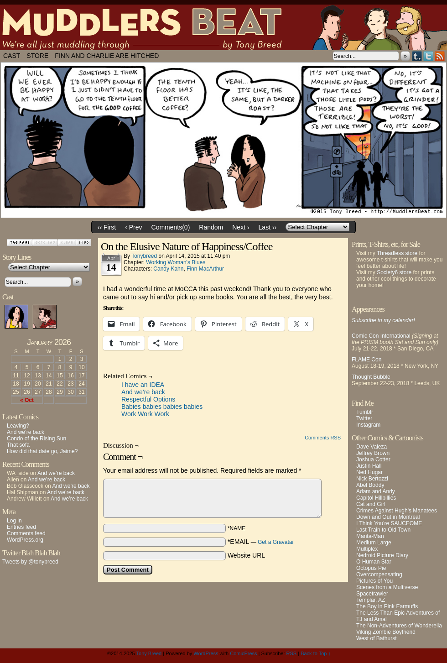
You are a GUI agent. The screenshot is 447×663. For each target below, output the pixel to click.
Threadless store (397, 253)
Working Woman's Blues (175, 262)
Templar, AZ (370, 600)
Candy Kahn (168, 269)
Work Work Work (145, 414)
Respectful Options (148, 399)
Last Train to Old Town (383, 530)
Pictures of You (374, 581)
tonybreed (144, 256)
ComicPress (243, 653)
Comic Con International (381, 336)
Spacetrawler (372, 593)
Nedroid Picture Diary (382, 555)
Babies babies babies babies (162, 406)
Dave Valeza (371, 447)
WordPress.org (25, 540)
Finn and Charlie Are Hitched (107, 55)
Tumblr (417, 56)
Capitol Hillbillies (376, 498)
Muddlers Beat (223, 27)
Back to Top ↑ (316, 653)
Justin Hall (368, 466)
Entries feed (21, 527)
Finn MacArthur (205, 269)
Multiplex (367, 549)
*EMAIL (261, 541)
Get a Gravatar (276, 542)
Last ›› (268, 227)
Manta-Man (370, 536)
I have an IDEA (142, 384)
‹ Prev (133, 227)
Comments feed (26, 533)
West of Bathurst (376, 638)
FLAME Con (366, 359)
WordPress (205, 653)
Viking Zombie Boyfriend (386, 632)
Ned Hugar (369, 472)
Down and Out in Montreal (388, 517)
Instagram (368, 425)
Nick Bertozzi (372, 478)
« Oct (27, 400)
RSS (440, 56)
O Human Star (373, 562)
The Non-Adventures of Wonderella (399, 625)
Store (37, 55)
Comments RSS (323, 437)
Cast (11, 55)
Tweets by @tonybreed (30, 562)
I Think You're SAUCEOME (389, 523)
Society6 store (394, 272)
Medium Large (373, 542)
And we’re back (25, 432)
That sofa (18, 445)
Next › (240, 227)
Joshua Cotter (373, 459)
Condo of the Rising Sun (36, 438)
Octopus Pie (371, 568)
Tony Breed (149, 653)
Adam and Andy (375, 491)
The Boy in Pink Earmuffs (387, 606)
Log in (14, 520)
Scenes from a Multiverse (387, 587)
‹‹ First (107, 227)
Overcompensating (379, 574)
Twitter (428, 56)
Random (211, 227)
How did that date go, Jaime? (42, 451)
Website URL (246, 555)
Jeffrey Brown (373, 453)
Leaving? (18, 426)
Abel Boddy (370, 485)
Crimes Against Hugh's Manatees (396, 510)
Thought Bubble (371, 377)
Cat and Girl (370, 504)
